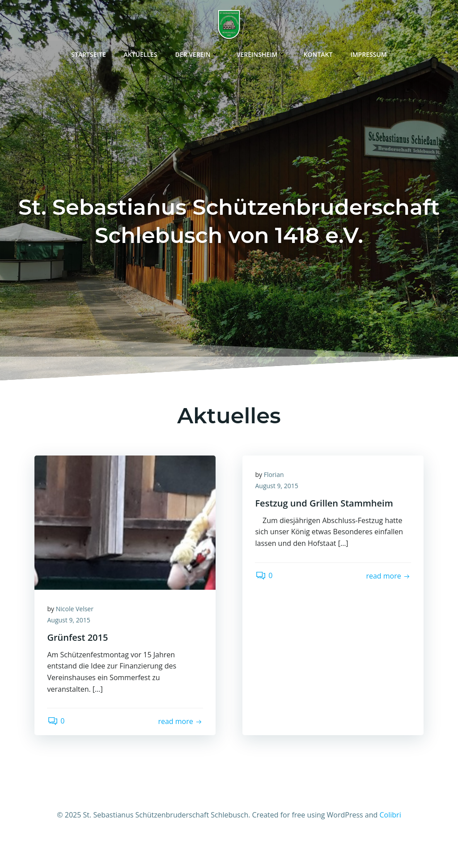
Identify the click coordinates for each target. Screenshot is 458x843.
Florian (274, 475)
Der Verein (197, 53)
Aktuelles (140, 53)
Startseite (88, 53)
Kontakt (318, 53)
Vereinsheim (261, 53)
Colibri (390, 817)
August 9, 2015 (69, 621)
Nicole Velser (75, 609)
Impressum (368, 53)
